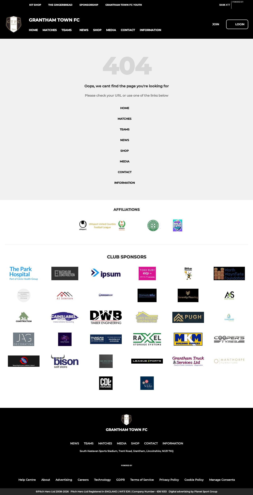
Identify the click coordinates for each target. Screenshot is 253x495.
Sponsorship (88, 4)
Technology (102, 480)
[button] (33, 30)
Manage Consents (222, 480)
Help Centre (27, 480)
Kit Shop (35, 4)
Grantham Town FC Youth (123, 4)
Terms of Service (142, 480)
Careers (83, 480)
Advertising (64, 480)
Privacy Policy (169, 480)
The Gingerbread (60, 4)
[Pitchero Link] (240, 6)
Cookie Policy (194, 480)
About (45, 480)
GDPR (120, 480)
